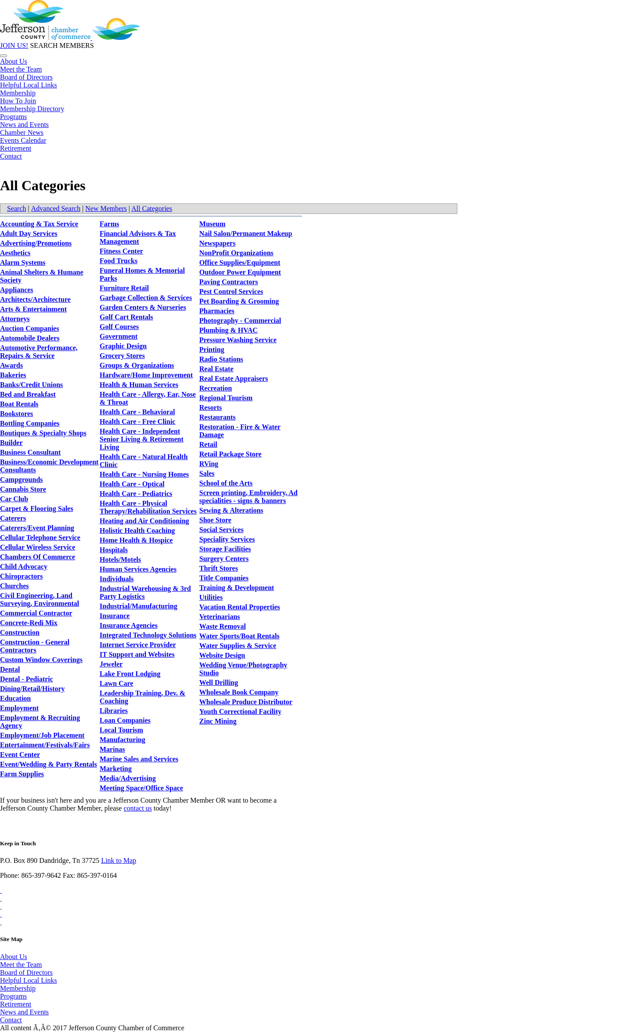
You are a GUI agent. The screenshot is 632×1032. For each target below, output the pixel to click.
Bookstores (16, 413)
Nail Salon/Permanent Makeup (245, 233)
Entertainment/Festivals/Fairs (45, 745)
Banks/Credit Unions (31, 384)
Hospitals (114, 550)
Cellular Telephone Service (40, 537)
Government (118, 336)
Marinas (112, 749)
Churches (14, 586)
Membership (18, 93)
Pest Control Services (231, 291)
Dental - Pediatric (26, 679)
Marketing (116, 768)
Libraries (114, 710)
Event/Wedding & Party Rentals (48, 764)
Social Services (221, 529)
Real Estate (216, 369)
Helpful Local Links (28, 85)
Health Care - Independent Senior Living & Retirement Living (141, 439)
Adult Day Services (28, 233)
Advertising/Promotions (36, 243)
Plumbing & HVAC (228, 330)
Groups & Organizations (137, 365)
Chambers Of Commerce (37, 557)
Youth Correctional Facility (240, 711)
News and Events (24, 124)
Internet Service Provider (138, 644)
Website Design (222, 655)
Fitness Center (121, 251)
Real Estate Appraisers (233, 378)
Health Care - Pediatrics (136, 493)
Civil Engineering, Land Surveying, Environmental (39, 599)
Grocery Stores (122, 355)
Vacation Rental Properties (239, 607)
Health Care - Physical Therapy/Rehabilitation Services (148, 507)
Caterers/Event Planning (37, 528)
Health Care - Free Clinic (138, 421)
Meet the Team (21, 69)
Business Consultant (30, 452)
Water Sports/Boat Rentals (239, 636)
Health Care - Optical (132, 484)
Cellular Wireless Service (37, 547)
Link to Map (118, 860)
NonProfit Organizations (236, 253)
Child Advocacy (23, 566)
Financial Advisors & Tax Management (138, 237)
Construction (20, 632)
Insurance (114, 615)
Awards (11, 365)
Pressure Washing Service (237, 340)
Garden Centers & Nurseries (143, 307)
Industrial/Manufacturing (138, 606)
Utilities (211, 597)
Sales (207, 473)
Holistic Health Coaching (137, 530)
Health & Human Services (139, 384)
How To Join (18, 101)
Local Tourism (121, 730)
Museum (212, 224)
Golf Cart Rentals (126, 317)
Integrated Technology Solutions (148, 635)
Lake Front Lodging (130, 673)
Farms (109, 224)
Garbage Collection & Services (146, 297)
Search (16, 208)
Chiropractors (21, 576)
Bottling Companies (30, 423)
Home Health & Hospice (136, 540)
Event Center (20, 754)
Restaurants (217, 417)
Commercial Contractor (36, 613)
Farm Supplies (22, 774)
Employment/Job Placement (42, 735)
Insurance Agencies (129, 625)
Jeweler (111, 664)
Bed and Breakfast (28, 394)
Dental (10, 669)
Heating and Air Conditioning (144, 521)
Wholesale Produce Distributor (245, 702)
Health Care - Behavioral (137, 412)
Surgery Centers (223, 558)
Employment (19, 708)
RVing (208, 463)
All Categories (151, 208)
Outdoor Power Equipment (240, 272)
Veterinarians (219, 616)
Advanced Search (55, 208)
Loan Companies (125, 720)
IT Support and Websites (137, 654)
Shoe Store (215, 520)
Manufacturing (122, 739)
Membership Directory (32, 108)
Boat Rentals (19, 404)
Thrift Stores (218, 568)
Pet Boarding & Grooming (239, 301)
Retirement (15, 148)
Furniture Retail (124, 288)
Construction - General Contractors (34, 646)
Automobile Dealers (30, 338)
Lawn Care (116, 683)
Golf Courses (119, 326)
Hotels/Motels (120, 559)
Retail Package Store (230, 454)
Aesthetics (15, 253)
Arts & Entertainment (33, 309)
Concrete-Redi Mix (28, 622)
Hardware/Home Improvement (146, 375)
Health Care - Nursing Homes (144, 474)
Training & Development (236, 587)
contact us (138, 808)
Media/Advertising (128, 778)
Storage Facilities (225, 549)
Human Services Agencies (138, 569)
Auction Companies (29, 328)
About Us (13, 61)
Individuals (116, 579)
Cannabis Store (23, 489)
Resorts (210, 407)
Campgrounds (21, 479)
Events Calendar (23, 140)
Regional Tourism (225, 398)
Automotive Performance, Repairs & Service (39, 351)
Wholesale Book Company (238, 692)
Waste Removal (222, 626)
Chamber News (21, 132)
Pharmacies (216, 311)
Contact (11, 156)
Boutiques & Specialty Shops (43, 433)
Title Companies (223, 578)
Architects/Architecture (35, 299)
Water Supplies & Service (237, 645)
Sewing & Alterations (231, 510)
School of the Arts (225, 483)
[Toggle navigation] (3, 55)
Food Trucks (118, 260)
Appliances (16, 289)
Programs (13, 116)
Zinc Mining (218, 721)
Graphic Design (123, 346)
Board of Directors (26, 77)
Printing (211, 349)
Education (15, 698)
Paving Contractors (228, 282)
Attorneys (15, 318)
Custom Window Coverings (41, 659)
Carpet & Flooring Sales (36, 508)
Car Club (14, 499)
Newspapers (217, 243)
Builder (11, 442)
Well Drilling (218, 682)
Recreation (215, 388)
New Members (106, 208)
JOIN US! (14, 45)
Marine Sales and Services (139, 759)
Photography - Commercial (240, 320)
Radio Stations (221, 359)
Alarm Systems (23, 262)
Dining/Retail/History (32, 688)
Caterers (13, 518)
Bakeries (13, 375)
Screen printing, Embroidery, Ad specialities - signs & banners (248, 496)
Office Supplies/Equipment (239, 262)
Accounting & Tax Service (39, 224)
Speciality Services (227, 539)
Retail (208, 444)
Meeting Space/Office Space (141, 788)
